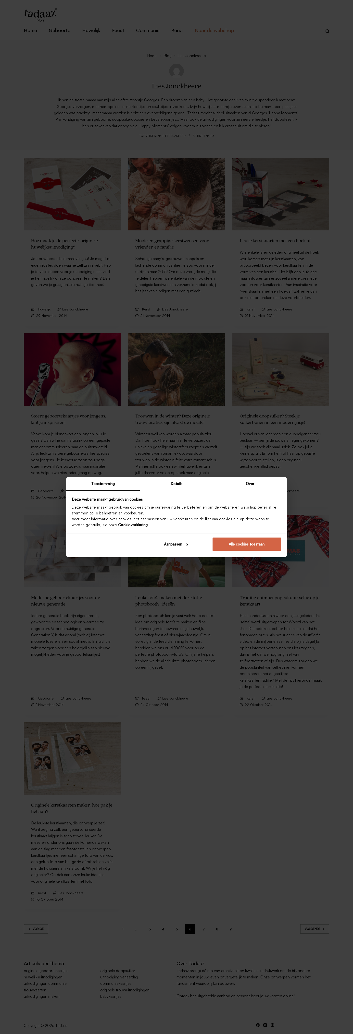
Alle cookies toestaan (247, 544)
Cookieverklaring (133, 525)
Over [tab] (250, 483)
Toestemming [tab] (103, 483)
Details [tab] (176, 483)
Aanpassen (176, 544)
